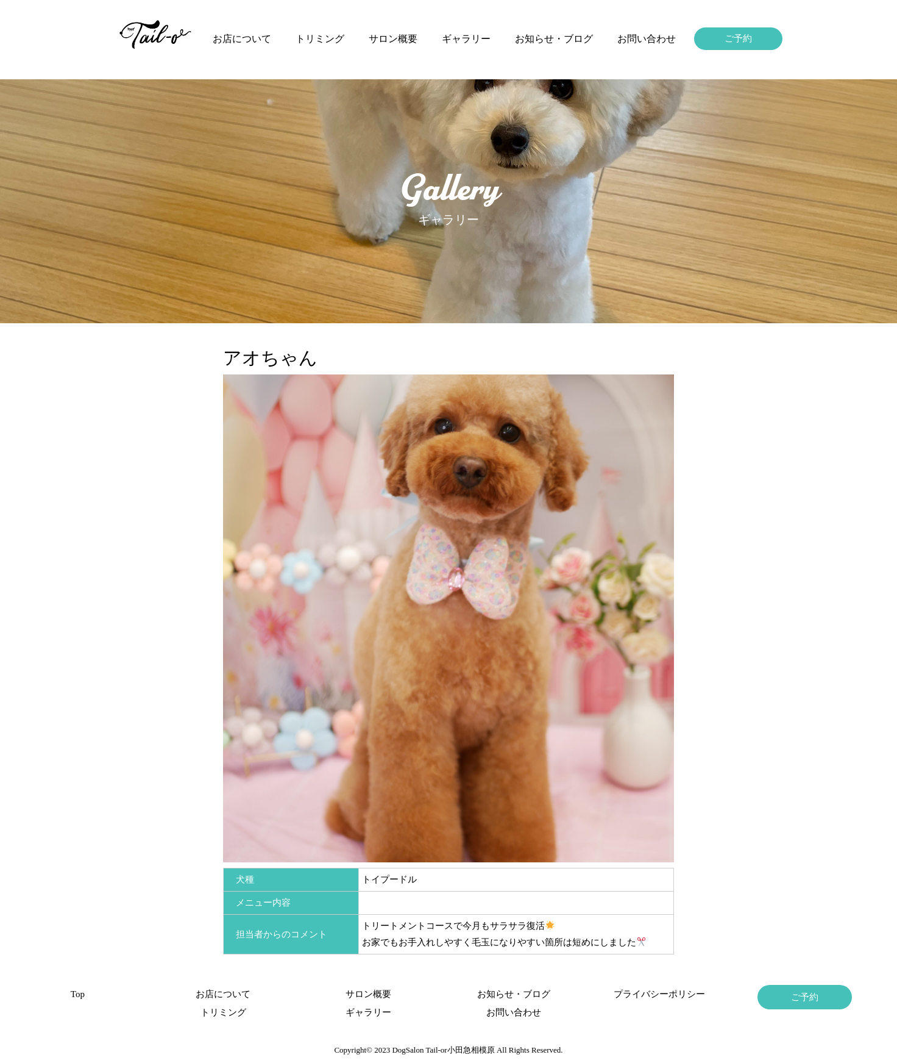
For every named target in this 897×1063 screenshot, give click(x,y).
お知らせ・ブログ (554, 39)
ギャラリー (466, 39)
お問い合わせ (646, 39)
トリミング (320, 39)
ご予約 (738, 38)
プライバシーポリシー (659, 994)
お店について (242, 39)
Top (78, 994)
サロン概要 (393, 39)
